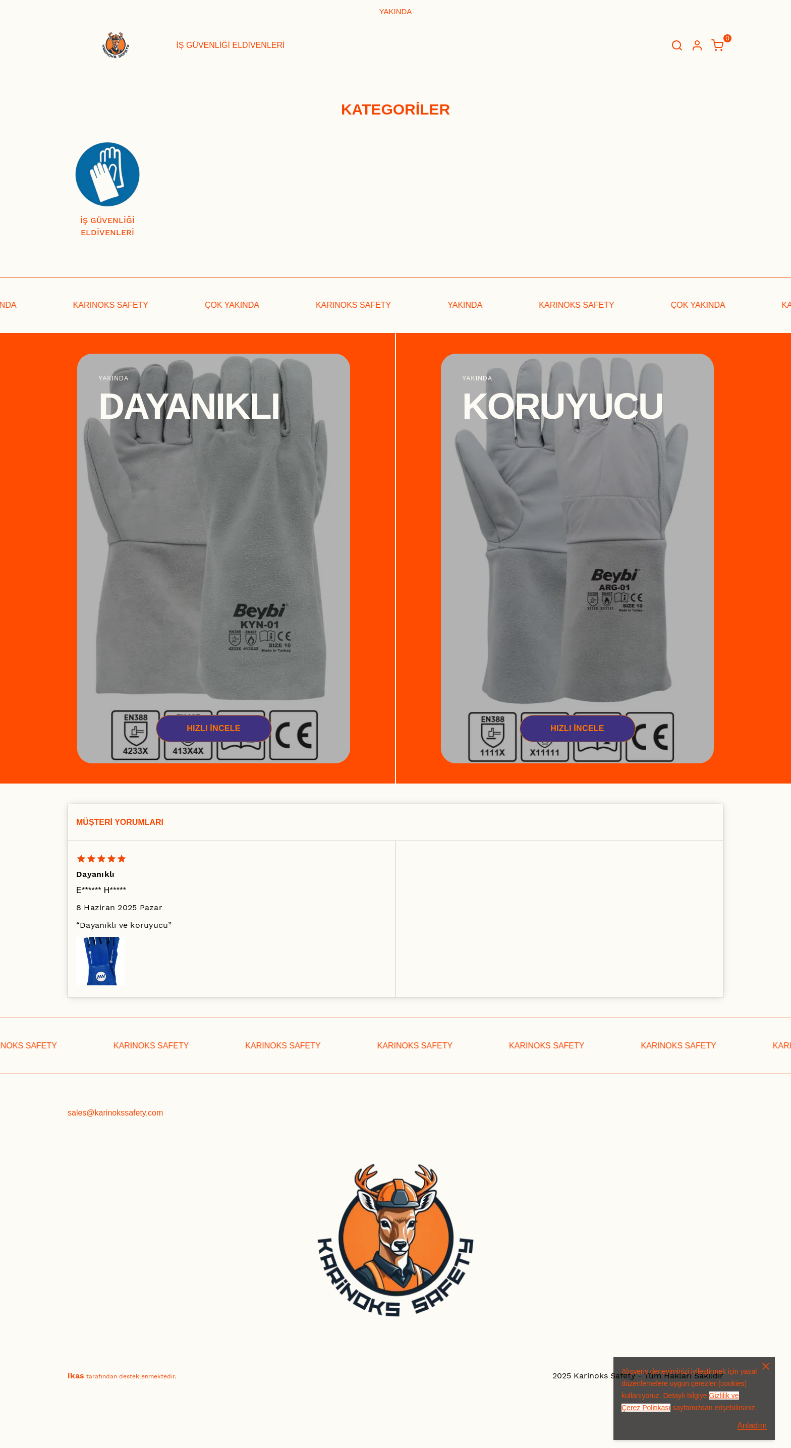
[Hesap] (697, 45)
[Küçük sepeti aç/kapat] (717, 45)
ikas (76, 1375)
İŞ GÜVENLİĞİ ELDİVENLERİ (230, 45)
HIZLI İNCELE (214, 728)
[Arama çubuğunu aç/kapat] (677, 45)
